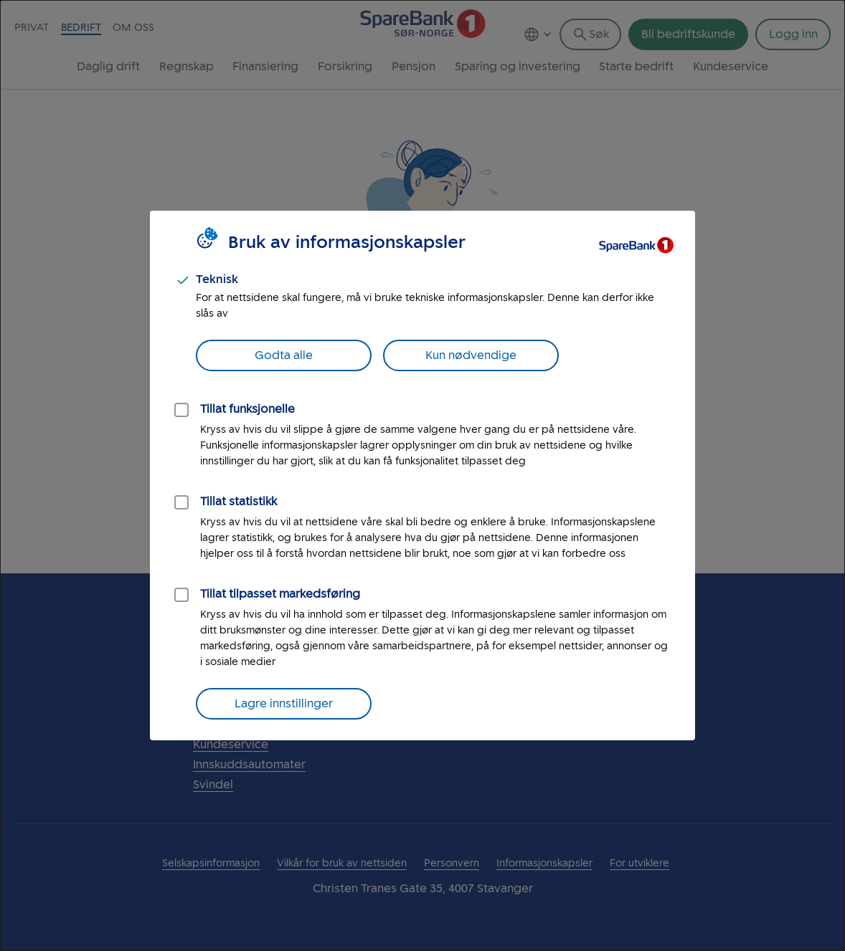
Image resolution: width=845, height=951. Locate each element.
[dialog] (422, 475)
